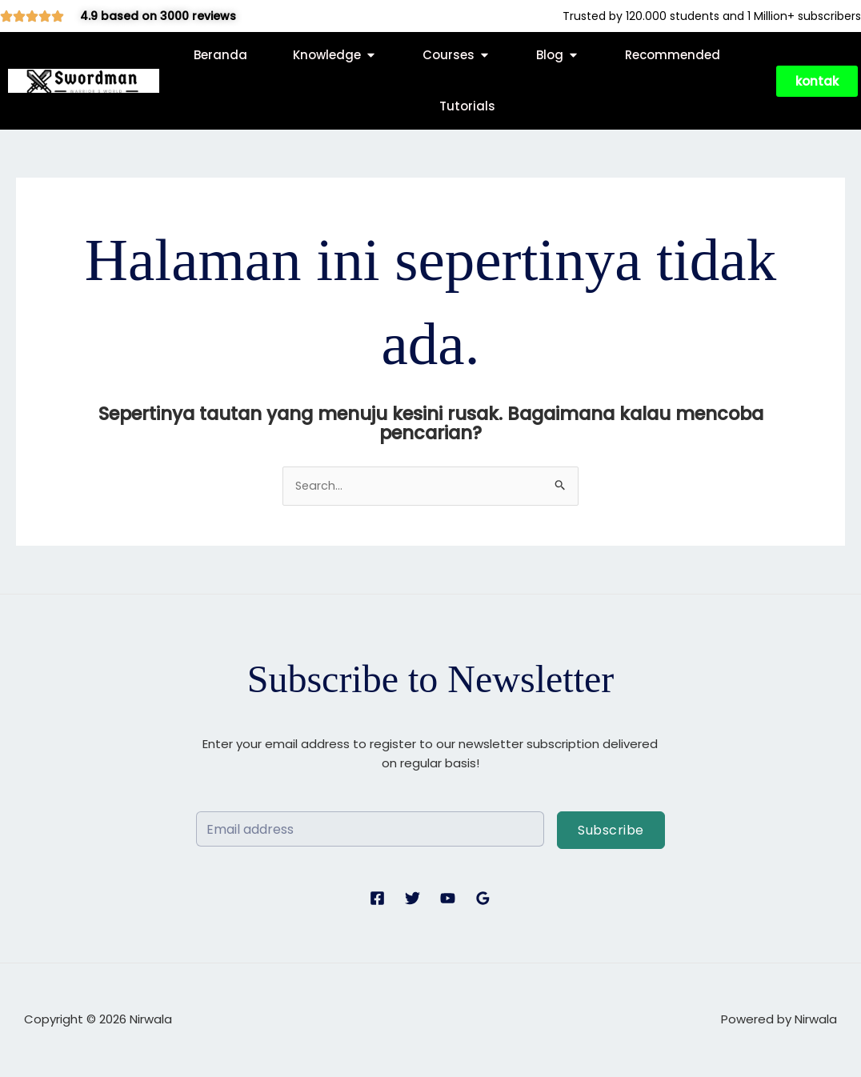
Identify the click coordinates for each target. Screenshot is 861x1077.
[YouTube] (447, 899)
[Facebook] (377, 899)
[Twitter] (412, 899)
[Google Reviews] (483, 899)
